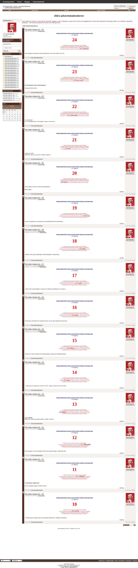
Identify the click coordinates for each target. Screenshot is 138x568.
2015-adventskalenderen (10, 75)
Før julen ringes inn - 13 (34, 394)
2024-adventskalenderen (10, 59)
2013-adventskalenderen (10, 78)
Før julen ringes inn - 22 (34, 96)
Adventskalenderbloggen (24, 6)
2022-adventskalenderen (10, 63)
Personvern (128, 560)
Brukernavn (117, 6)
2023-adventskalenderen (10, 61)
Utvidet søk (5, 50)
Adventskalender (38, 2)
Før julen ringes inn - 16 (34, 297)
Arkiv (116, 560)
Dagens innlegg (101, 10)
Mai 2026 (12, 106)
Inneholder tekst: (7, 44)
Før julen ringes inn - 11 (34, 459)
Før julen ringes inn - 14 (34, 362)
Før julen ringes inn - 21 (34, 130)
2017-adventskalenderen (10, 71)
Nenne (16, 93)
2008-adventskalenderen (10, 87)
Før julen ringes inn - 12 (34, 427)
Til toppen (134, 560)
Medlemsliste (35, 10)
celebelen (18, 100)
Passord (116, 8)
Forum (19, 2)
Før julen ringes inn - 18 (34, 230)
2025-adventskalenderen (10, 58)
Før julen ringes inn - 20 (34, 163)
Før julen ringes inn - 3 (8, 93)
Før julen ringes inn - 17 (34, 264)
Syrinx (17, 96)
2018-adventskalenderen (10, 70)
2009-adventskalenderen (10, 85)
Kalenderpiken (41, 31)
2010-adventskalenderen (10, 83)
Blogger (27, 2)
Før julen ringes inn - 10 (34, 494)
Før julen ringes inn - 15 (34, 329)
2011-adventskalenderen (10, 82)
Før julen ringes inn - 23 (34, 61)
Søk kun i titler (7, 48)
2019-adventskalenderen (10, 68)
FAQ (9, 10)
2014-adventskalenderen (10, 77)
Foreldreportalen (8, 2)
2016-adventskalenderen (10, 73)
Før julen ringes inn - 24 (34, 30)
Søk (129, 10)
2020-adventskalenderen (10, 66)
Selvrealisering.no (74, 566)
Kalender (66, 10)
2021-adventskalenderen (37, 57)
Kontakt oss (102, 560)
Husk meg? (131, 6)
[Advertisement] (69, 545)
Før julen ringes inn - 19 (34, 198)
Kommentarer (128, 57)
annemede (18, 98)
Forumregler (122, 560)
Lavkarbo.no (66, 566)
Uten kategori (8, 56)
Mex (17, 95)
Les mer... (122, 55)
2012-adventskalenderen (10, 80)
